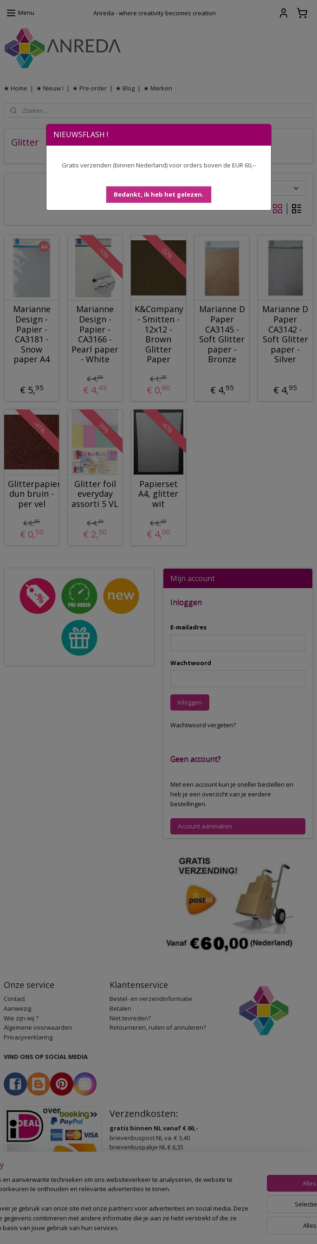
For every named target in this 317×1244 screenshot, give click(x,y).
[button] (159, 194)
